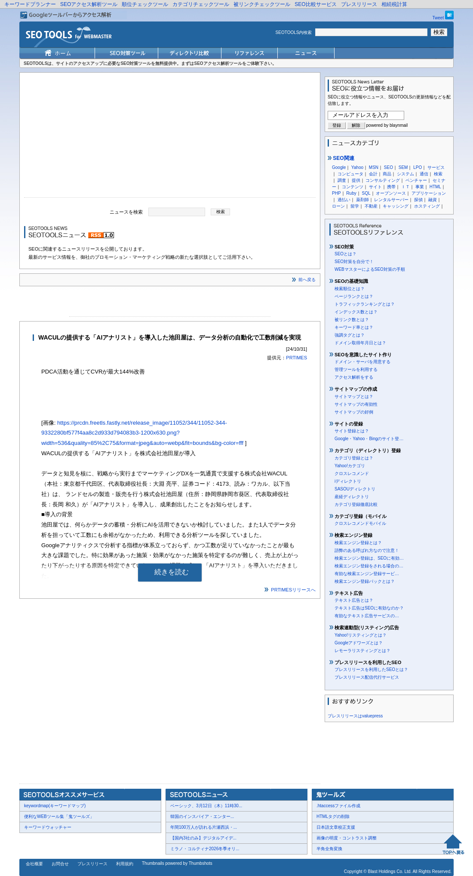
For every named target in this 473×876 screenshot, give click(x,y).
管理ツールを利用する (356, 369)
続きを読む (171, 572)
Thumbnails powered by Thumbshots (177, 863)
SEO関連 (341, 158)
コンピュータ (350, 174)
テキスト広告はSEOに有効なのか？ (369, 608)
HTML (435, 186)
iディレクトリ (348, 481)
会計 (373, 174)
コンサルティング (383, 180)
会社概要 (34, 863)
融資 (432, 199)
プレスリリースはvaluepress (355, 716)
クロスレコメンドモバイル (360, 523)
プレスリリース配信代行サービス (367, 677)
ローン (338, 206)
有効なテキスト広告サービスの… (367, 615)
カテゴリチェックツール (200, 4)
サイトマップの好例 (354, 412)
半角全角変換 (329, 848)
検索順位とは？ (350, 288)
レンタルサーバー (391, 199)
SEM (403, 167)
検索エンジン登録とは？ (358, 542)
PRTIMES (296, 357)
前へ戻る (307, 279)
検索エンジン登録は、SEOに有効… (369, 558)
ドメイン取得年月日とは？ (360, 342)
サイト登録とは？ (352, 431)
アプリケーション (429, 193)
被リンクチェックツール (261, 4)
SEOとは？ (345, 253)
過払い (344, 199)
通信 (424, 174)
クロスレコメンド (352, 473)
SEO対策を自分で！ (354, 261)
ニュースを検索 (126, 211)
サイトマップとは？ (354, 396)
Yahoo (357, 167)
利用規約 (124, 863)
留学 (354, 206)
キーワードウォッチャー (47, 827)
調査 (342, 180)
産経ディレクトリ (352, 496)
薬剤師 (362, 199)
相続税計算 (394, 4)
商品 (387, 174)
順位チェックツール (145, 4)
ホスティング (427, 206)
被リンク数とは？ (352, 319)
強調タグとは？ (350, 335)
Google (339, 167)
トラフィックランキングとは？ (365, 304)
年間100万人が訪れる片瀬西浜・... (203, 827)
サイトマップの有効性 (356, 404)
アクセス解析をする (354, 377)
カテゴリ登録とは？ (354, 458)
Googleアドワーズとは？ (359, 642)
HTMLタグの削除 (333, 816)
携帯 (391, 186)
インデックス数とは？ (356, 311)
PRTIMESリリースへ (293, 589)
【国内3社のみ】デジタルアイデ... (203, 838)
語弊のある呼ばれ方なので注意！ (367, 550)
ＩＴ (405, 186)
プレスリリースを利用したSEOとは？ (371, 669)
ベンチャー (416, 180)
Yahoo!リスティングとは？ (361, 635)
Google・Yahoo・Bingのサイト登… (369, 438)
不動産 (371, 206)
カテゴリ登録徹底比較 (356, 504)
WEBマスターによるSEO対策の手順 (370, 269)
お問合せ (60, 863)
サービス (436, 167)
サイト (375, 186)
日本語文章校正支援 (335, 827)
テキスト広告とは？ (354, 600)
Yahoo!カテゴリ (350, 465)
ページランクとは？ (354, 296)
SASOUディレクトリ (355, 489)
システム (405, 174)
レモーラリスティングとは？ (362, 650)
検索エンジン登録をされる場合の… (369, 566)
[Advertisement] (170, 137)
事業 (419, 186)
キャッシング (395, 206)
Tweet (438, 17)
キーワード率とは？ (354, 327)
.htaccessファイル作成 (338, 805)
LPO (417, 167)
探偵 (418, 199)
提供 (356, 180)
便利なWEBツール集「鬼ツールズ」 (59, 816)
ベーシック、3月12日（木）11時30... (206, 805)
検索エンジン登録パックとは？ (365, 581)
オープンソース (391, 193)
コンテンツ (352, 186)
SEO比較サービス (315, 4)
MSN (373, 167)
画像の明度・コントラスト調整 (346, 838)
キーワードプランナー (30, 4)
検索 (438, 174)
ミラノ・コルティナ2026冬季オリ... (205, 848)
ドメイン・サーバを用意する (362, 361)
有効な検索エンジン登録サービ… (367, 573)
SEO (388, 167)
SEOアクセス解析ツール (88, 4)
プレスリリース (359, 4)
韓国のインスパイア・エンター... (202, 816)
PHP (336, 193)
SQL (366, 193)
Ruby (351, 193)
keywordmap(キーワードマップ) (55, 805)
